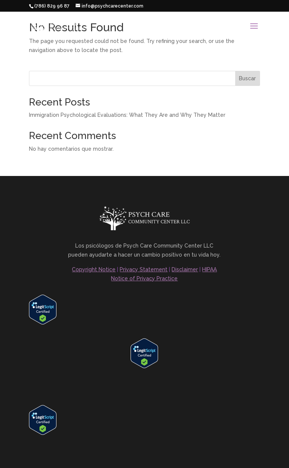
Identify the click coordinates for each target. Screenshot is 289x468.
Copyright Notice (94, 269)
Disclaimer (185, 269)
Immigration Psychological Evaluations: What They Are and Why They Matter (127, 115)
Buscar (247, 78)
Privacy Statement (143, 269)
